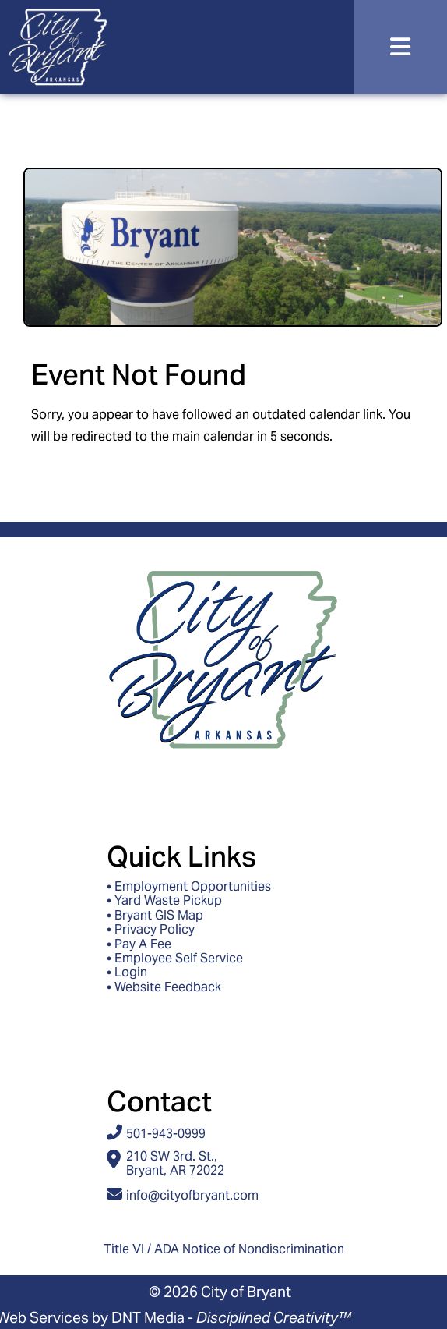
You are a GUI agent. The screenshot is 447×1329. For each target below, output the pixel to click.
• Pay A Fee (139, 944)
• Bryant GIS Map (155, 916)
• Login (127, 973)
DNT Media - (231, 1317)
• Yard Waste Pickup (164, 901)
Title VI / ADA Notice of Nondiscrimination (224, 1249)
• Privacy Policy (151, 930)
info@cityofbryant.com (192, 1195)
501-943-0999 (166, 1133)
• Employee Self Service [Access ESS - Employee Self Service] (175, 959)
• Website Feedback (164, 987)
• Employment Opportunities (189, 887)
